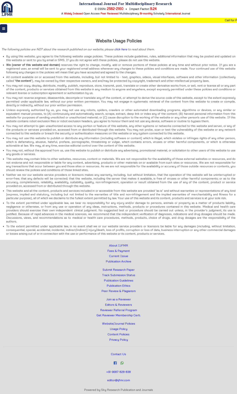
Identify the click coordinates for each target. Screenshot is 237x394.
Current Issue (118, 256)
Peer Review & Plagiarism (118, 291)
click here (120, 49)
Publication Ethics (118, 285)
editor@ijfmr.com (118, 380)
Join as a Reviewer (118, 299)
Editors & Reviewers (118, 304)
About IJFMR (118, 245)
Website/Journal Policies (118, 323)
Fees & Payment (118, 251)
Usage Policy (118, 329)
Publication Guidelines (118, 280)
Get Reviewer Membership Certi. (118, 315)
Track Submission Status (118, 275)
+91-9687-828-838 (118, 372)
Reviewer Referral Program (118, 310)
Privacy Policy (118, 339)
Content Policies (118, 334)
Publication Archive (118, 261)
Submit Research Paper (119, 269)
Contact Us (118, 354)
